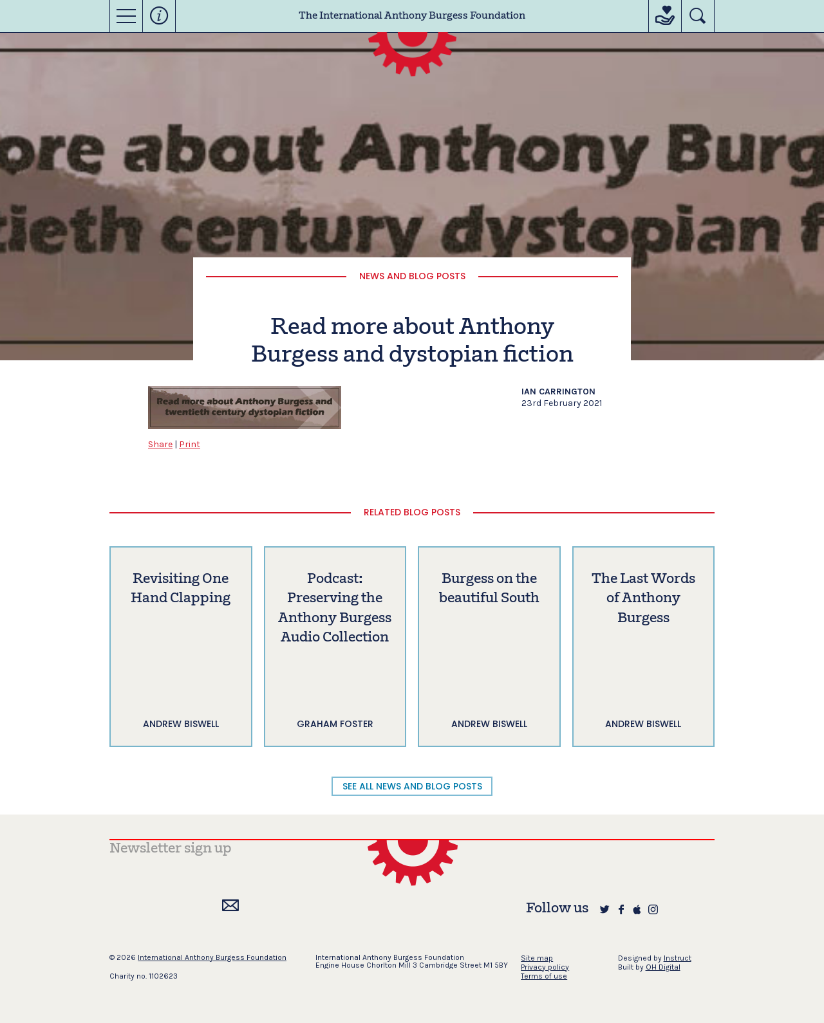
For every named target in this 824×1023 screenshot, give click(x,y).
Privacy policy (545, 967)
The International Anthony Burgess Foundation (412, 16)
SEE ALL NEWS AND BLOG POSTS (412, 786)
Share (160, 444)
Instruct (677, 958)
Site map (537, 958)
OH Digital (663, 967)
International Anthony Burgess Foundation (212, 957)
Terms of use (544, 976)
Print (189, 444)
